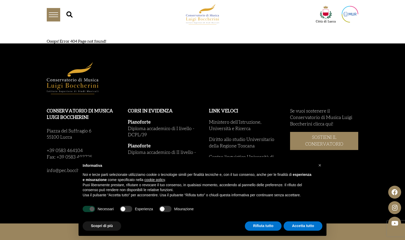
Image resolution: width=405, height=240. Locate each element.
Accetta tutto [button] (303, 226)
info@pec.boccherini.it (70, 170)
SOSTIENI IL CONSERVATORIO (324, 140)
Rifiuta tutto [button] (263, 226)
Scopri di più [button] (102, 226)
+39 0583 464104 (65, 150)
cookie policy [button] (154, 180)
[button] (320, 165)
